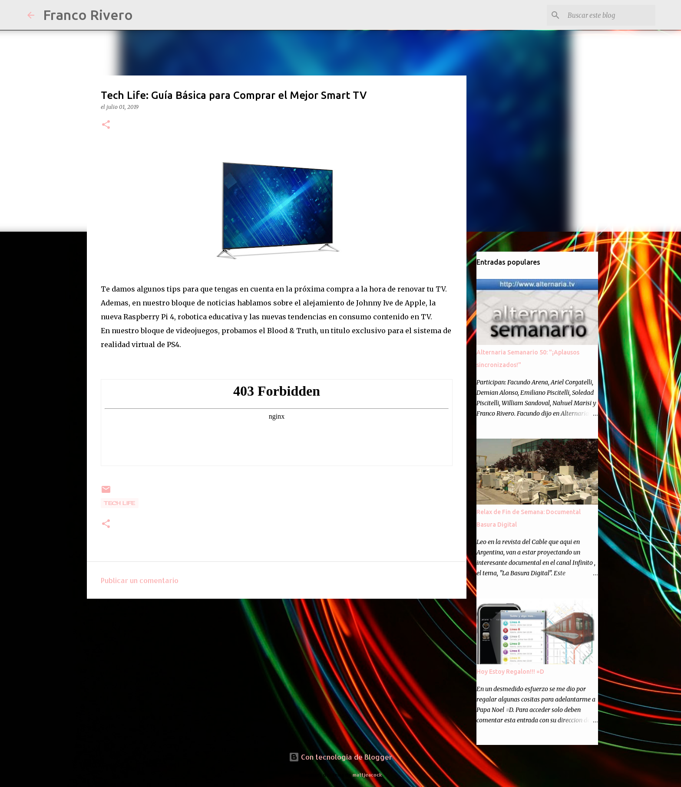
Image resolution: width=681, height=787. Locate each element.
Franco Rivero (88, 15)
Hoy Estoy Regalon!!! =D (510, 671)
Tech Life (119, 503)
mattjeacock (367, 774)
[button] (106, 125)
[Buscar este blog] (609, 15)
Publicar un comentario (140, 580)
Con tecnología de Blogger (340, 756)
